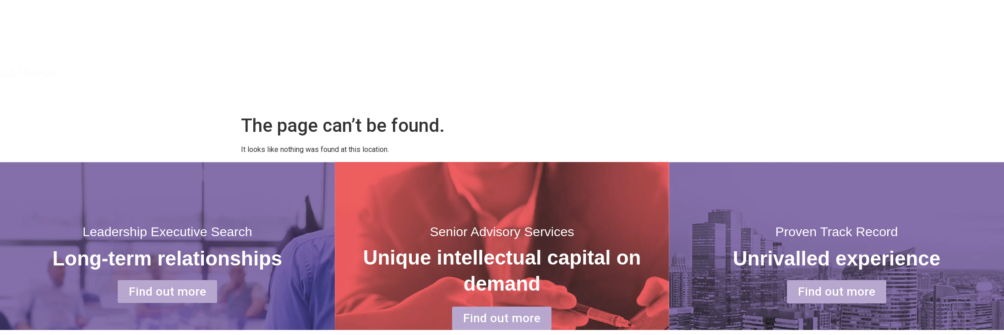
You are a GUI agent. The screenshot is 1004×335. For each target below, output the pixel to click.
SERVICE (825, 53)
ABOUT (752, 53)
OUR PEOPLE (905, 53)
